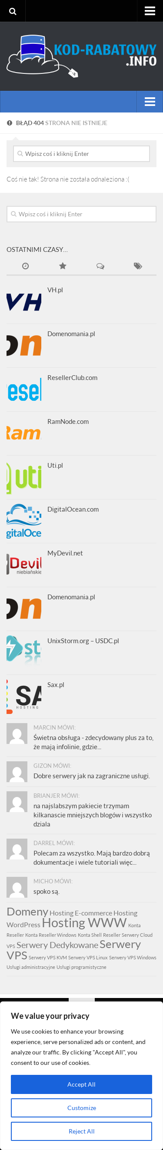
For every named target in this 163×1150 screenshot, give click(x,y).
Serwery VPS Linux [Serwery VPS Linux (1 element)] (88, 957)
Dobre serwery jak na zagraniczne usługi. (91, 776)
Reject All (82, 1131)
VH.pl (55, 290)
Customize (81, 1107)
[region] (81, 1075)
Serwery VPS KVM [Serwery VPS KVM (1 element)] (48, 957)
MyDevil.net (65, 553)
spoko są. (46, 891)
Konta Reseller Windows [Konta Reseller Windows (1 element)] (51, 935)
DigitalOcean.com (73, 509)
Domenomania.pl (71, 333)
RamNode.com (68, 421)
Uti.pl (55, 465)
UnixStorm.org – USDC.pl (83, 640)
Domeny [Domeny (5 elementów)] (27, 911)
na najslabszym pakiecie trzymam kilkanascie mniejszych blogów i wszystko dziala (92, 815)
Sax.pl (55, 684)
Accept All (81, 1084)
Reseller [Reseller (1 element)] (111, 935)
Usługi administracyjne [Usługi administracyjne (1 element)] (31, 967)
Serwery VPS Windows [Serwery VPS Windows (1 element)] (132, 957)
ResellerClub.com (72, 377)
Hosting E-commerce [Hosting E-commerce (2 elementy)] (81, 913)
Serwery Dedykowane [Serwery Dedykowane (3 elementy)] (57, 944)
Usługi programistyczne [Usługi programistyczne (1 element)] (81, 967)
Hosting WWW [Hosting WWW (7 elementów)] (84, 922)
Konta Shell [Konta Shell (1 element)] (90, 935)
